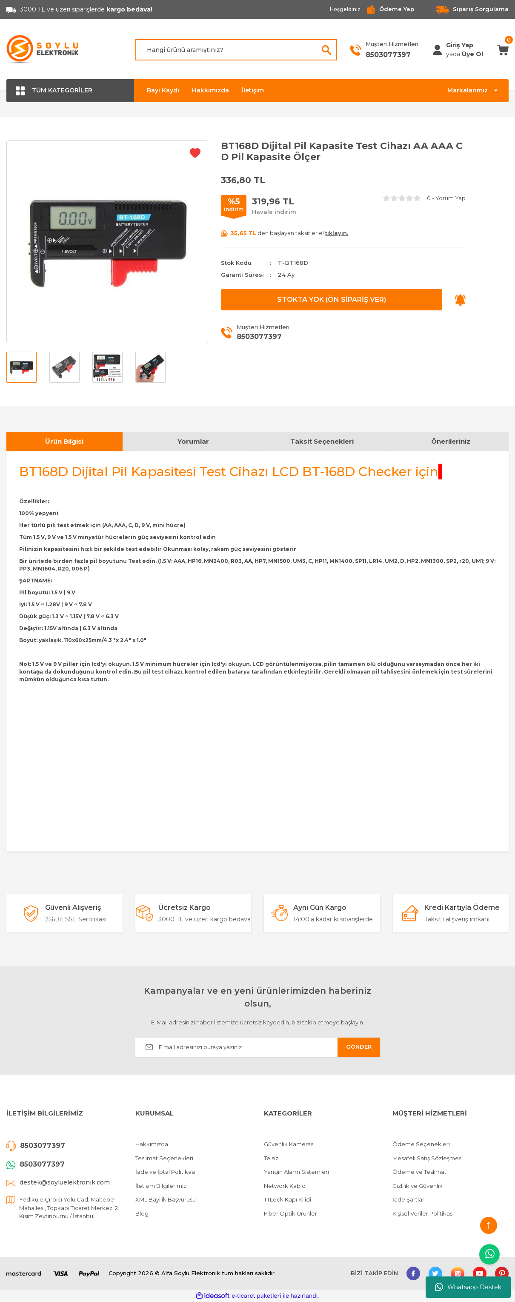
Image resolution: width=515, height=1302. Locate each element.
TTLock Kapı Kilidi (287, 1199)
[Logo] (43, 50)
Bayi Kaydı (163, 90)
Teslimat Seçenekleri (164, 1158)
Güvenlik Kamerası (289, 1144)
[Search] (236, 49)
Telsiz (271, 1158)
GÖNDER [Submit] (359, 1046)
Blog (142, 1213)
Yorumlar (193, 441)
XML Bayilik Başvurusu (165, 1199)
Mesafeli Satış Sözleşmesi (427, 1158)
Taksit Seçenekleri (322, 441)
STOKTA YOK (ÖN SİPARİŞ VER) (331, 299)
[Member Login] (437, 50)
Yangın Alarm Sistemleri (296, 1171)
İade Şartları (409, 1199)
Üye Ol (472, 54)
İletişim (253, 90)
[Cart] (503, 49)
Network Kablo (285, 1185)
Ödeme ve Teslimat (419, 1171)
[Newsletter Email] (257, 1047)
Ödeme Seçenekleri (421, 1144)
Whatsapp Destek (468, 1287)
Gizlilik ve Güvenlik (417, 1185)
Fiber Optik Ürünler (290, 1213)
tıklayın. (336, 232)
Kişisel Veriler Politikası (423, 1213)
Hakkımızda (210, 90)
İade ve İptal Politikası (165, 1171)
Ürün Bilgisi (64, 441)
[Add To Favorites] (195, 152)
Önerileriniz (450, 441)
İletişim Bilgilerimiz (160, 1185)
